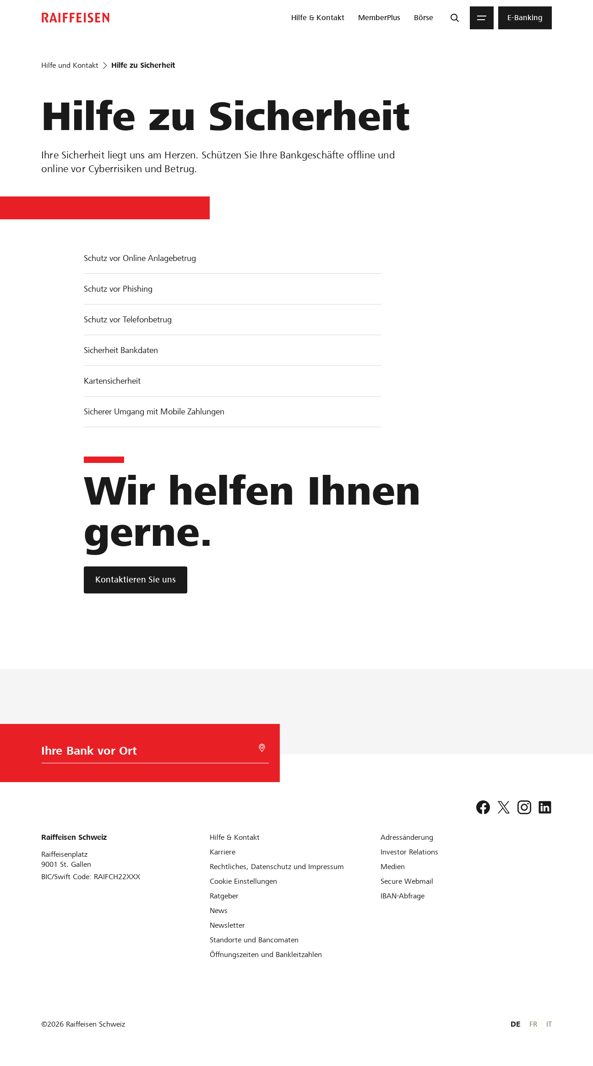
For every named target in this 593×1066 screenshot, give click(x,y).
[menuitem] (318, 17)
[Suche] (454, 17)
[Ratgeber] (224, 896)
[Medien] (393, 866)
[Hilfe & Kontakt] (235, 837)
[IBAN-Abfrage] (402, 896)
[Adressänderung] (407, 837)
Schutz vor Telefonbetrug (128, 319)
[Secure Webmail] (407, 881)
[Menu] (482, 17)
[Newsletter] (227, 925)
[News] (219, 910)
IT (549, 1024)
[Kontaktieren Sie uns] (135, 579)
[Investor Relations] (409, 852)
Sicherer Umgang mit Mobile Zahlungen (154, 411)
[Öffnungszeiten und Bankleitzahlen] (266, 954)
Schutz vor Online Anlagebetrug (140, 258)
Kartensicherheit (112, 381)
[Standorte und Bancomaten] (254, 939)
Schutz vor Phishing (118, 289)
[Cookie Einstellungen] (243, 881)
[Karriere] (222, 852)
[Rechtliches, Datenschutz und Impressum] (277, 866)
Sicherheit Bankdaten (121, 350)
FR (533, 1024)
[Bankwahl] (149, 753)
